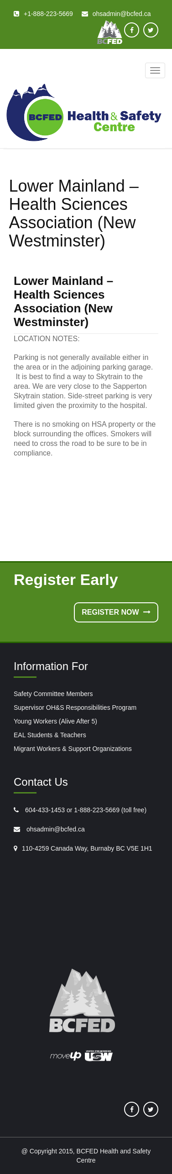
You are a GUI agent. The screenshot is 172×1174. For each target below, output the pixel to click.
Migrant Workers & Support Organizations (73, 748)
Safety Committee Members (53, 693)
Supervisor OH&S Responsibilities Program (75, 707)
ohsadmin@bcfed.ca (55, 829)
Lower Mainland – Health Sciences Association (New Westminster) (63, 301)
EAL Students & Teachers (50, 735)
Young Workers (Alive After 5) (55, 721)
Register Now (116, 612)
